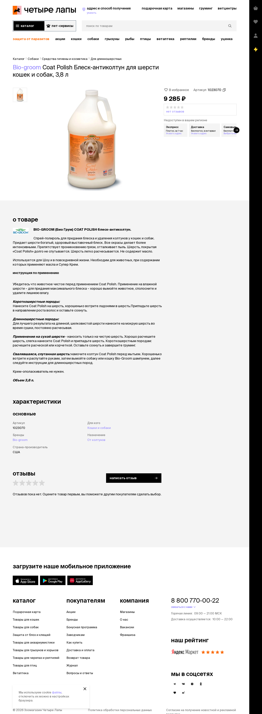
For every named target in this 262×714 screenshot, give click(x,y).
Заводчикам (75, 634)
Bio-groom (27, 67)
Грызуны (112, 39)
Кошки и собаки (99, 427)
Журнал (72, 665)
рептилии (188, 39)
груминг (206, 8)
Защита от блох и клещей (31, 634)
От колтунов (96, 439)
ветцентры (227, 8)
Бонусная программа (81, 627)
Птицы (145, 39)
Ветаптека (165, 39)
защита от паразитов (31, 39)
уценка (227, 39)
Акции (71, 612)
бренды (208, 39)
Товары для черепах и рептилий (36, 657)
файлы (56, 692)
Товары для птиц (25, 665)
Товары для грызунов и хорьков (35, 650)
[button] (200, 109)
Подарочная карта (27, 612)
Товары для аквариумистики (34, 642)
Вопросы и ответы (79, 673)
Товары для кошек (26, 619)
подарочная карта (157, 8)
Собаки (93, 39)
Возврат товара (78, 657)
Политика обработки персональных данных (120, 710)
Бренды (72, 619)
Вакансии (127, 627)
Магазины (127, 612)
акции (60, 39)
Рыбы (129, 39)
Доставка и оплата (80, 650)
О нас (124, 619)
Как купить (74, 642)
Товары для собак (26, 627)
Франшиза (127, 634)
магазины (185, 8)
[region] (125, 39)
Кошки (76, 39)
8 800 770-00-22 (195, 600)
